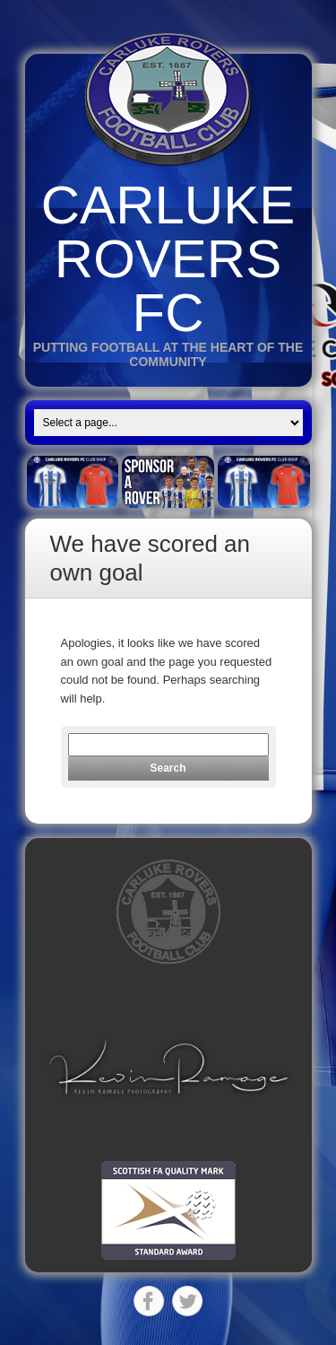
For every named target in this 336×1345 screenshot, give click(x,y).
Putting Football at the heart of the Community (168, 354)
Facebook (149, 1301)
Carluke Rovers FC (168, 259)
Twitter (187, 1301)
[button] (168, 1067)
